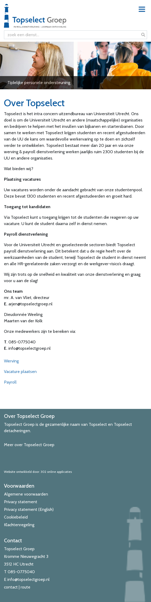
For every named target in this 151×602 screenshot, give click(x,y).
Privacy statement (20, 501)
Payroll (10, 382)
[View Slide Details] (75, 65)
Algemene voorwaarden (26, 494)
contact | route (17, 587)
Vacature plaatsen (20, 371)
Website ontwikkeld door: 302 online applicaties (38, 472)
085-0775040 (21, 571)
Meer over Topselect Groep (29, 444)
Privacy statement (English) (29, 509)
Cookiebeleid (16, 517)
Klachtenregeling (19, 524)
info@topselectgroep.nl (28, 579)
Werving (11, 360)
